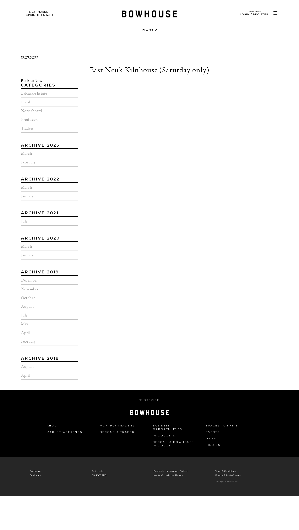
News (149, 29)
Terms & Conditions (225, 471)
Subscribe (149, 400)
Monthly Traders (117, 425)
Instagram (172, 471)
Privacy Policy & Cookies (228, 475)
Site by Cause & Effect (227, 481)
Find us (213, 444)
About (53, 425)
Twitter (184, 471)
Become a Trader (117, 432)
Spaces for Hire (222, 425)
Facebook (158, 471)
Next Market (39, 13)
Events (212, 432)
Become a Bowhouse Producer (173, 443)
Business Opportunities (167, 427)
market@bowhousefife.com (168, 475)
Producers (164, 435)
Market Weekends (64, 432)
